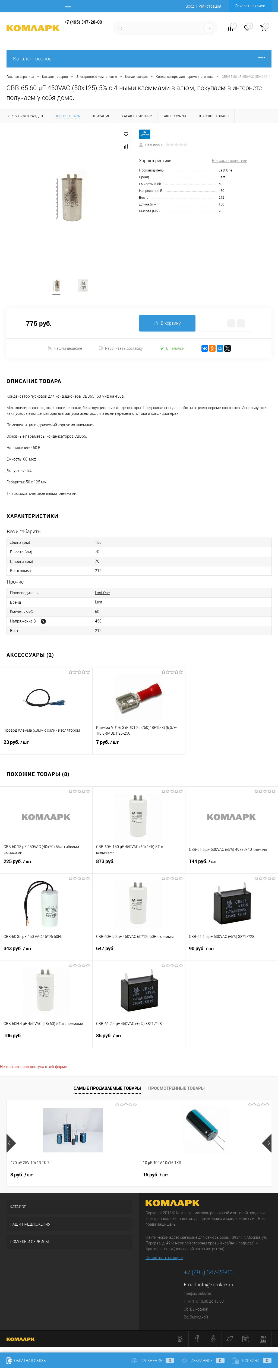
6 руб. (198, 1175)
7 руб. (138, 746)
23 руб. (46, 746)
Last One (225, 170)
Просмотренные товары (176, 1088)
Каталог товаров (139, 59)
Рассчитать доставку (121, 348)
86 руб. (138, 1039)
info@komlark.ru (215, 1285)
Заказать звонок (250, 6)
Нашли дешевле (65, 348)
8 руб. (21, 1175)
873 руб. (138, 865)
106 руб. (46, 1039)
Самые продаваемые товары (107, 1088)
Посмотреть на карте (164, 1258)
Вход (190, 6)
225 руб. (46, 865)
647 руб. (138, 952)
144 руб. (231, 865)
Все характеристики (229, 160)
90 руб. (231, 952)
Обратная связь (26, 1360)
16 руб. (111, 1175)
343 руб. (46, 952)
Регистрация (209, 6)
